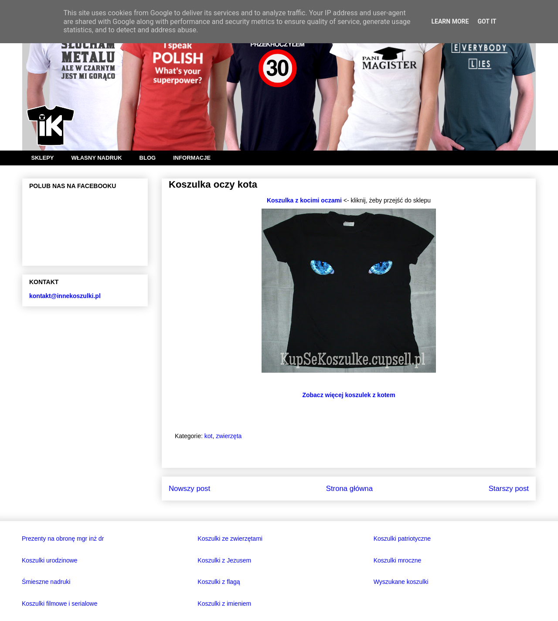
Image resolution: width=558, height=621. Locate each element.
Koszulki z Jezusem (224, 560)
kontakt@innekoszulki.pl (65, 295)
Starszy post (509, 488)
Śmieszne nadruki (46, 581)
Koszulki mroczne (398, 560)
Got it (486, 21)
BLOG (148, 157)
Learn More (450, 21)
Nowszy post (189, 488)
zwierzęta (229, 435)
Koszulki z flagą (218, 581)
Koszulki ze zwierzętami (229, 538)
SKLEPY (42, 157)
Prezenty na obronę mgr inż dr (63, 538)
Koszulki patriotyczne (402, 538)
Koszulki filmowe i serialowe (60, 603)
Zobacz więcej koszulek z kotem (348, 394)
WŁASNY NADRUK (96, 157)
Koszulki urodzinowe (50, 560)
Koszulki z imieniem (224, 603)
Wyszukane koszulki (401, 581)
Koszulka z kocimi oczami (304, 200)
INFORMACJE (192, 157)
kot (208, 435)
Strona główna (349, 488)
